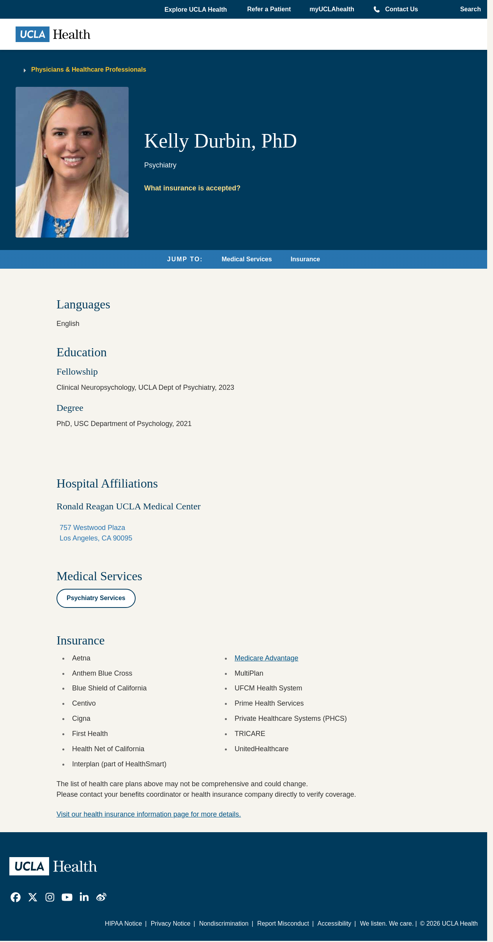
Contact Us (401, 9)
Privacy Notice (171, 923)
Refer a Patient (269, 9)
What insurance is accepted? (192, 188)
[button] (196, 10)
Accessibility (335, 923)
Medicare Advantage (267, 658)
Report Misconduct (283, 923)
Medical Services (247, 259)
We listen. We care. (387, 923)
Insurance (305, 259)
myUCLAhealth (331, 9)
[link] (15, 897)
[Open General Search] (468, 9)
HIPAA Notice (123, 923)
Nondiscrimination (224, 923)
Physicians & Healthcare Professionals (88, 69)
